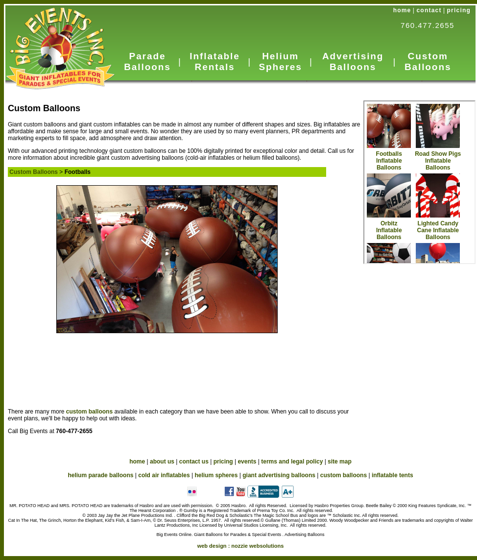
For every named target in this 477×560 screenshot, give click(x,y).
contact (429, 10)
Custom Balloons (428, 61)
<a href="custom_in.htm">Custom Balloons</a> (419, 182)
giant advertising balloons (278, 475)
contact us (194, 461)
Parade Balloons (147, 61)
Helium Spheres (280, 61)
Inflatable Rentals (214, 61)
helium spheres (216, 475)
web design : (240, 546)
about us (162, 461)
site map (340, 461)
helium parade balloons (100, 475)
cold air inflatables (164, 475)
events (247, 461)
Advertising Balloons (352, 61)
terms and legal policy (292, 461)
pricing (459, 10)
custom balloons (90, 411)
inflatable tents (392, 475)
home (402, 10)
